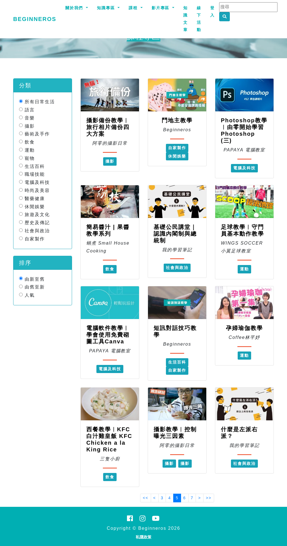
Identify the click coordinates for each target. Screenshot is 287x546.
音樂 (30, 118)
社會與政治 (37, 230)
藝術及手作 (37, 134)
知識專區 (107, 8)
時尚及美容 (37, 190)
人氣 (30, 295)
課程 (134, 8)
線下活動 (199, 19)
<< (145, 498)
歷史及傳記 (37, 222)
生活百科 (35, 166)
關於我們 (75, 8)
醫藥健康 (35, 198)
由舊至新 (35, 287)
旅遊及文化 (37, 214)
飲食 (30, 142)
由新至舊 (35, 278)
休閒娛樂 (35, 206)
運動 (30, 150)
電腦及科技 (37, 182)
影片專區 (161, 8)
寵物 (30, 158)
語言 (30, 109)
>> (208, 498)
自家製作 (35, 238)
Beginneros (34, 19)
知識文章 (185, 19)
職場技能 (35, 174)
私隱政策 (143, 537)
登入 (212, 11)
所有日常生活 (40, 101)
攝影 (30, 125)
